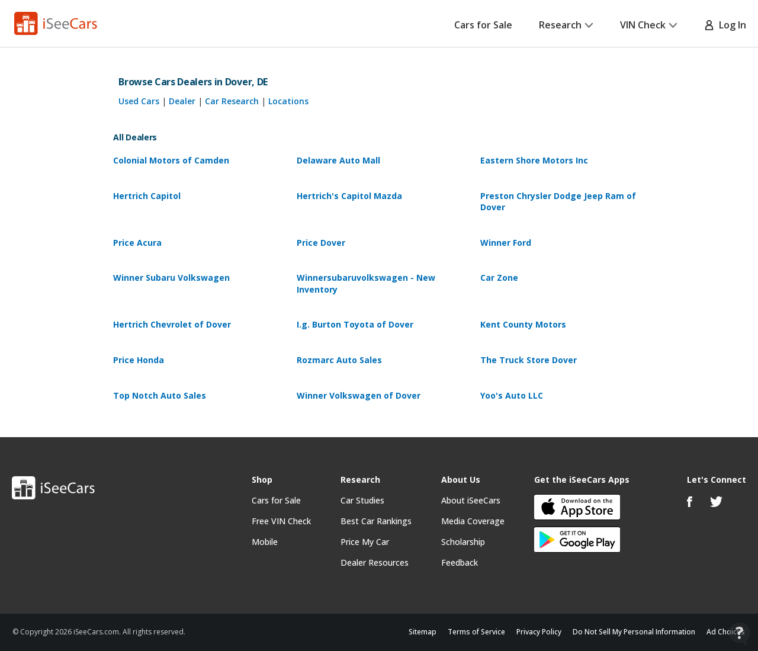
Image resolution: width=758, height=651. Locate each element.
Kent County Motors (523, 324)
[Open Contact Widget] (739, 633)
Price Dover (321, 242)
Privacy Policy (538, 632)
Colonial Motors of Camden (171, 160)
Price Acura (137, 242)
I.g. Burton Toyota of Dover (355, 324)
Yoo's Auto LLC (511, 395)
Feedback (459, 562)
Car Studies (362, 500)
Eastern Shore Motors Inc (534, 160)
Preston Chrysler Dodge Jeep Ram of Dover (558, 201)
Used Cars (138, 101)
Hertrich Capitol (147, 195)
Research (566, 24)
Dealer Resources (375, 562)
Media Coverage (473, 521)
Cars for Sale (483, 24)
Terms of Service (476, 632)
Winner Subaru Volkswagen (171, 277)
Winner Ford (505, 242)
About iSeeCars (470, 500)
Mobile (265, 541)
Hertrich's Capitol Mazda (349, 195)
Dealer (182, 101)
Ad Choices (725, 632)
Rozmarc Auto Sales (339, 359)
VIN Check (648, 24)
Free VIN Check (281, 521)
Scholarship (463, 541)
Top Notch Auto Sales (159, 395)
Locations (288, 101)
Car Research (232, 101)
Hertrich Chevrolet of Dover (172, 324)
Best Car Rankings (376, 521)
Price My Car (365, 541)
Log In (725, 24)
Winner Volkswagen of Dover (358, 395)
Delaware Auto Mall (338, 160)
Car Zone (499, 277)
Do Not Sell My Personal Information (634, 632)
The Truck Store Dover (528, 359)
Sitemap (422, 632)
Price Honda (138, 359)
